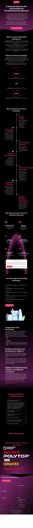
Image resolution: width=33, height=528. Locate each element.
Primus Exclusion (21, 491)
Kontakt (4, 501)
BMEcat (25, 148)
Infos (19, 495)
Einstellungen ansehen (23, 266)
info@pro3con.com (21, 502)
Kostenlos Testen (6, 480)
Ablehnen (16, 266)
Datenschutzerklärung (18, 510)
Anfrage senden (9, 305)
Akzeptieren (9, 266)
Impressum (4, 503)
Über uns (4, 499)
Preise (19, 493)
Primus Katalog (21, 487)
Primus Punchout (21, 489)
